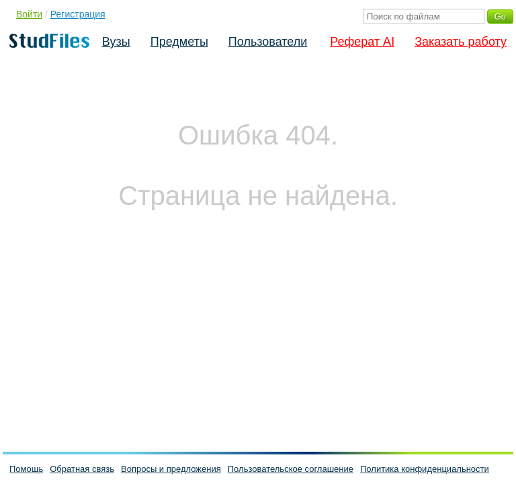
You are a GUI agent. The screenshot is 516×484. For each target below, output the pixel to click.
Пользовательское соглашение (290, 469)
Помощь (26, 469)
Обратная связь (82, 469)
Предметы (179, 41)
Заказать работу (461, 41)
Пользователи (267, 41)
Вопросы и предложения (171, 469)
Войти (29, 14)
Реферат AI (362, 41)
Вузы (116, 41)
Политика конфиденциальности (424, 469)
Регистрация (77, 14)
